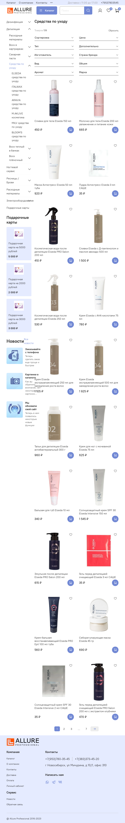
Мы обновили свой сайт (31, 406)
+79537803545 (109, 2)
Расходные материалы (15, 37)
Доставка (11, 775)
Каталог (11, 2)
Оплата (10, 780)
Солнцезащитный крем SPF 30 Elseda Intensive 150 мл (97, 512)
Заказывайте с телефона (33, 350)
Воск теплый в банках (16, 148)
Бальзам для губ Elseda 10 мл (52, 510)
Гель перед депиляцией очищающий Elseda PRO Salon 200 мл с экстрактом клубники (97, 708)
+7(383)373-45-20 (87, 759)
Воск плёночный (15, 158)
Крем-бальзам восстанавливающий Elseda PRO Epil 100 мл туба (54, 641)
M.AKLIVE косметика (18, 115)
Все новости (29, 341)
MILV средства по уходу (20, 124)
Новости (11, 799)
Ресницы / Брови (13, 180)
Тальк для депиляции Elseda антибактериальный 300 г (51, 448)
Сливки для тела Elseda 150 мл (53, 121)
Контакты (41, 2)
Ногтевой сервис (12, 169)
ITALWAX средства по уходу (19, 90)
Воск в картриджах (16, 46)
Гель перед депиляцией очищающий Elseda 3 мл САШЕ (97, 575)
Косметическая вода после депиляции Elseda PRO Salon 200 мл (52, 252)
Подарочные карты (18, 207)
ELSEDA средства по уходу (19, 77)
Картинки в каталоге (31, 376)
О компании (26, 2)
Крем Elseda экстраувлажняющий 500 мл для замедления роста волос (98, 382)
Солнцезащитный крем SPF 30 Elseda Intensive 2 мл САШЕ (53, 706)
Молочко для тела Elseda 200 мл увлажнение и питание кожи (98, 122)
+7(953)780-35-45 (57, 759)
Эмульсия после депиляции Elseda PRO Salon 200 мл (51, 575)
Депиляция (13, 29)
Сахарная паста (14, 56)
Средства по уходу (16, 65)
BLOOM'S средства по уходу (19, 136)
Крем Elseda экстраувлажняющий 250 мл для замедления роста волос (54, 382)
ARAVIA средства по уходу (19, 104)
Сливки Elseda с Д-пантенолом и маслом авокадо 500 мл (98, 250)
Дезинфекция (15, 22)
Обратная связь (15, 804)
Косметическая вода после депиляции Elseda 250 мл (51, 317)
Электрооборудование (16, 200)
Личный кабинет (15, 785)
